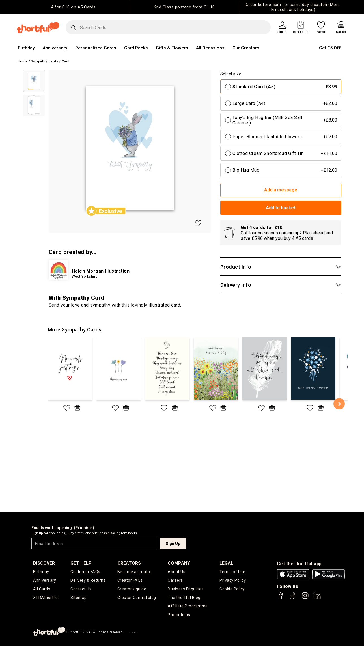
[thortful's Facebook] (281, 598)
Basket (341, 32)
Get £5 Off (330, 48)
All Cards (41, 589)
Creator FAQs (130, 580)
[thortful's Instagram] (305, 598)
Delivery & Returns (87, 580)
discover (44, 563)
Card (66, 61)
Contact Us (80, 589)
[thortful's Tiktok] (293, 598)
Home (23, 61)
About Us (176, 572)
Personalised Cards (95, 48)
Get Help (81, 563)
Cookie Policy (232, 589)
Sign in (282, 32)
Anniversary (55, 48)
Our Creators (245, 48)
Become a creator (134, 572)
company (179, 563)
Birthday (26, 48)
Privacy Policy (232, 580)
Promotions (179, 616)
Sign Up (173, 543)
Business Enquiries (186, 589)
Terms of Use (232, 572)
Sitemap (78, 598)
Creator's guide (132, 589)
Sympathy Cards (44, 61)
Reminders (301, 32)
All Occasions (210, 48)
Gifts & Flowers (172, 48)
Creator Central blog (136, 598)
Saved (321, 32)
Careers (175, 580)
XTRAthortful (46, 598)
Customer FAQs (85, 572)
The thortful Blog (184, 598)
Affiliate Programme (188, 607)
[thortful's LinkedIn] (317, 598)
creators (129, 563)
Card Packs (136, 48)
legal (226, 563)
